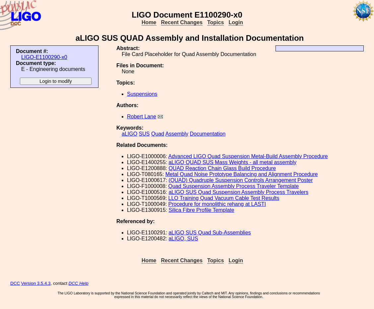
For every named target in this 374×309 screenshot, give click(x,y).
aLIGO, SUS (183, 238)
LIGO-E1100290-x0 (44, 57)
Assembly (176, 134)
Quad (157, 134)
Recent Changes (182, 22)
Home (149, 22)
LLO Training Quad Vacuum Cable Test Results (224, 198)
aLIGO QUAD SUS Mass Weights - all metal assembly (232, 162)
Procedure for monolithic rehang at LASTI (217, 204)
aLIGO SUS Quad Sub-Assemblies (209, 232)
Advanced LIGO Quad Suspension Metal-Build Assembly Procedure (248, 156)
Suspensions (142, 94)
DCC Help (79, 283)
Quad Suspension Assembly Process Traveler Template (233, 186)
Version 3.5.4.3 (36, 283)
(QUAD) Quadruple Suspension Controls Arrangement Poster (240, 180)
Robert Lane (141, 116)
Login (235, 22)
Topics (215, 22)
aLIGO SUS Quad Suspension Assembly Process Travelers (238, 192)
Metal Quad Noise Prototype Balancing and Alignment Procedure (241, 174)
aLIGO (129, 134)
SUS (144, 134)
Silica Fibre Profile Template (201, 210)
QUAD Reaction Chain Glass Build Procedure (222, 168)
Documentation (207, 134)
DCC (15, 283)
